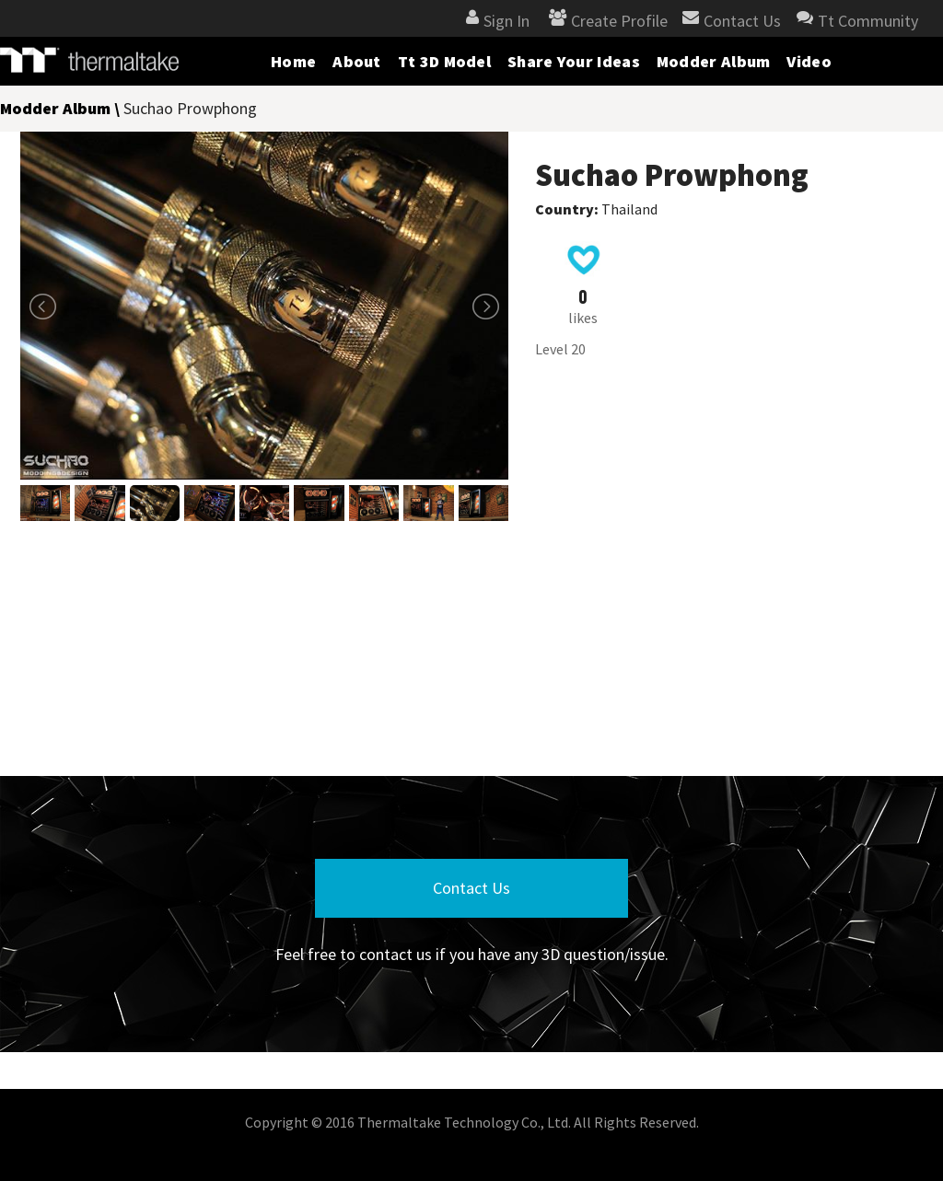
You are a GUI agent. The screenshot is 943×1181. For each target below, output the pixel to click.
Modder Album (714, 61)
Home (293, 61)
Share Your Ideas (573, 61)
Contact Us (471, 887)
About (356, 61)
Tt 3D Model (444, 61)
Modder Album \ (61, 108)
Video (809, 61)
